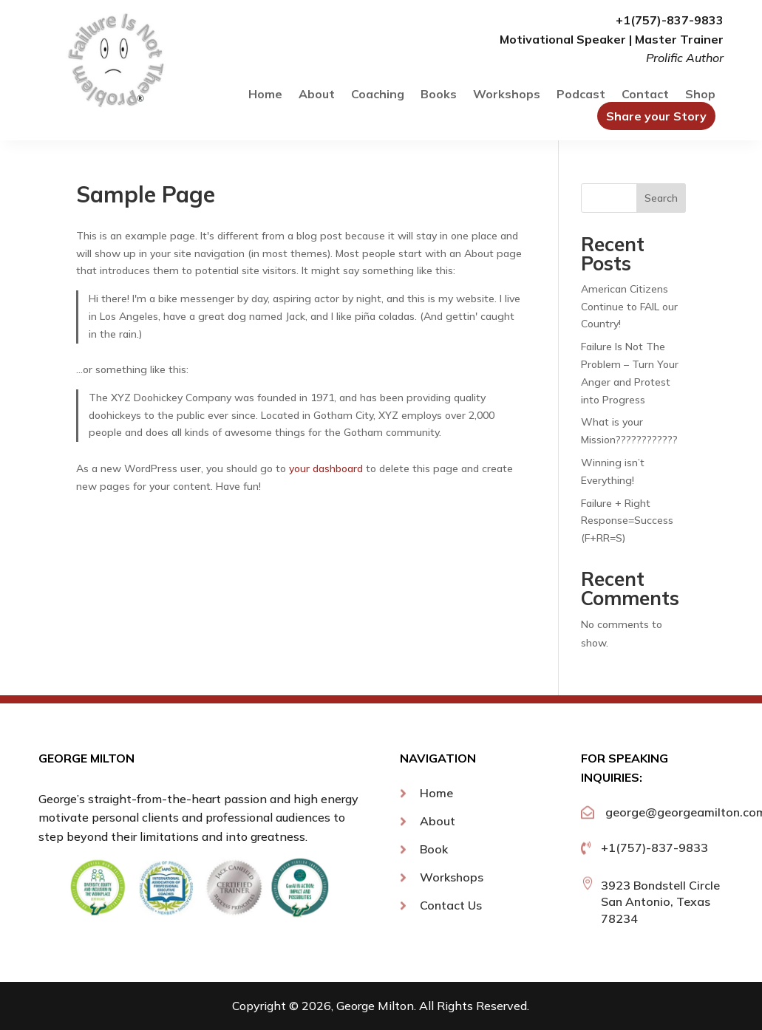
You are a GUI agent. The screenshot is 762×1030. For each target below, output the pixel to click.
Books (439, 95)
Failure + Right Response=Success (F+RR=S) (627, 521)
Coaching (377, 95)
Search (661, 198)
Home (265, 95)
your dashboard (326, 468)
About (317, 95)
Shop (700, 95)
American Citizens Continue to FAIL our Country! (629, 306)
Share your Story (656, 116)
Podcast (581, 95)
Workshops (506, 95)
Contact (645, 95)
